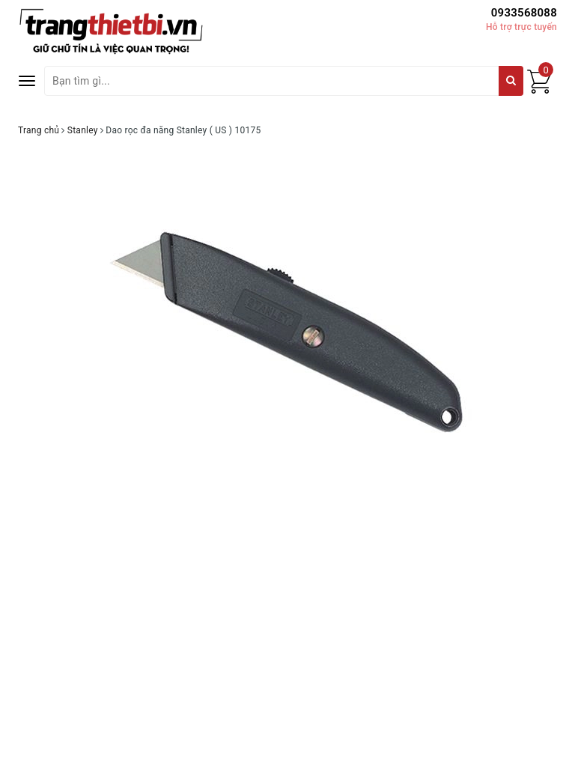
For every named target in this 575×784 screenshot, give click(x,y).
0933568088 (524, 12)
